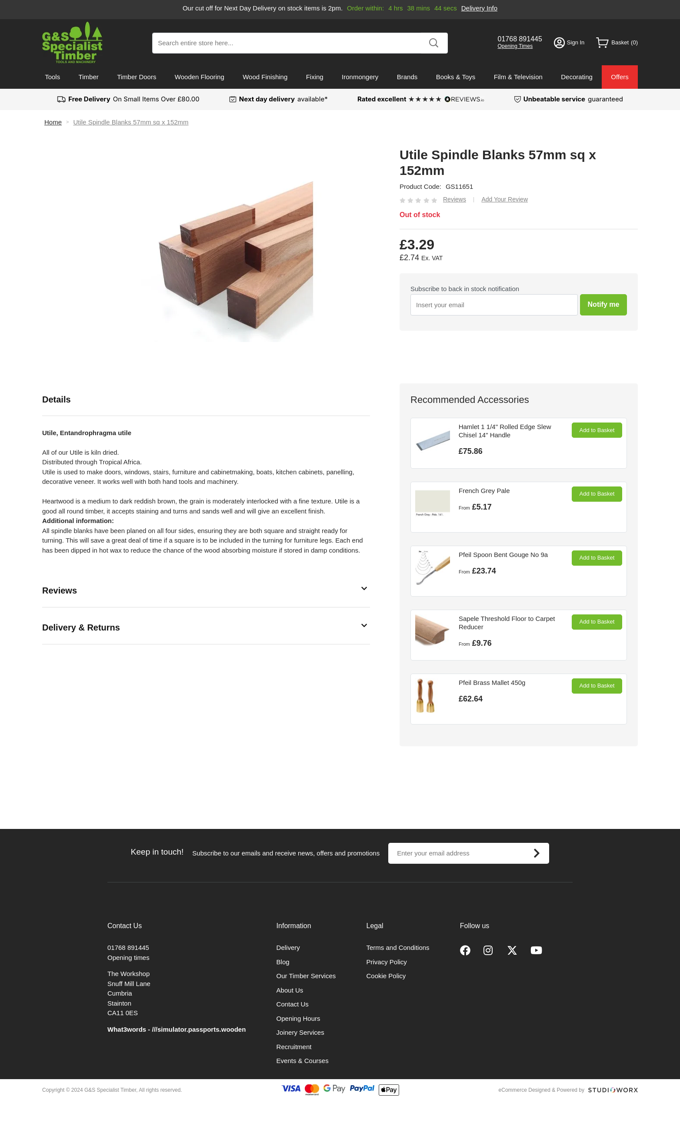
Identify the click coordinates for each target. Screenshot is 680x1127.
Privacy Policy (387, 962)
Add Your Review (504, 199)
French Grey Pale (484, 490)
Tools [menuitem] (52, 76)
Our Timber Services (306, 975)
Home (53, 122)
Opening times (128, 957)
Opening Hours (298, 1018)
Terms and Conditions (398, 947)
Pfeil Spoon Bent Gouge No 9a (503, 554)
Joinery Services (300, 1032)
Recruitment (294, 1046)
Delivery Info (479, 8)
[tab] (206, 399)
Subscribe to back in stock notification (464, 288)
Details (56, 399)
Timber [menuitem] (89, 76)
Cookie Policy (386, 975)
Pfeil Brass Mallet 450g (492, 682)
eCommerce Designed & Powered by (541, 1090)
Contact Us (293, 1004)
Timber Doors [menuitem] (136, 76)
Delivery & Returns (81, 627)
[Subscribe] (536, 853)
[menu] (340, 77)
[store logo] (72, 42)
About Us (290, 990)
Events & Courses (303, 1060)
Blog (283, 962)
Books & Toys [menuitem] (456, 76)
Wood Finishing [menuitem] (265, 76)
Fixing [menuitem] (314, 76)
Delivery (288, 947)
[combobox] (300, 43)
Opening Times (515, 46)
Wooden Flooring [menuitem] (199, 76)
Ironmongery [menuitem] (360, 76)
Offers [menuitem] (620, 76)
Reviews (59, 590)
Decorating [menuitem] (577, 76)
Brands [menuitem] (407, 76)
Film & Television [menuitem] (518, 76)
